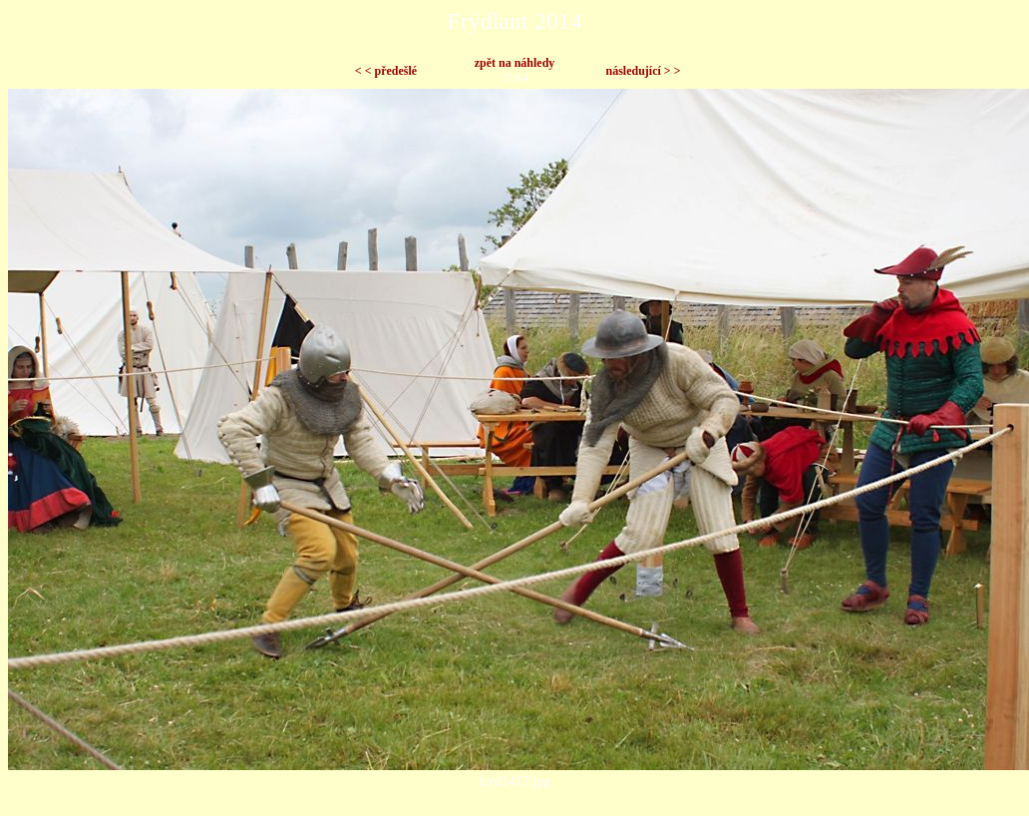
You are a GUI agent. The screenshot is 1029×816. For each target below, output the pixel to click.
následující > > (642, 71)
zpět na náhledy (515, 63)
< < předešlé (386, 71)
